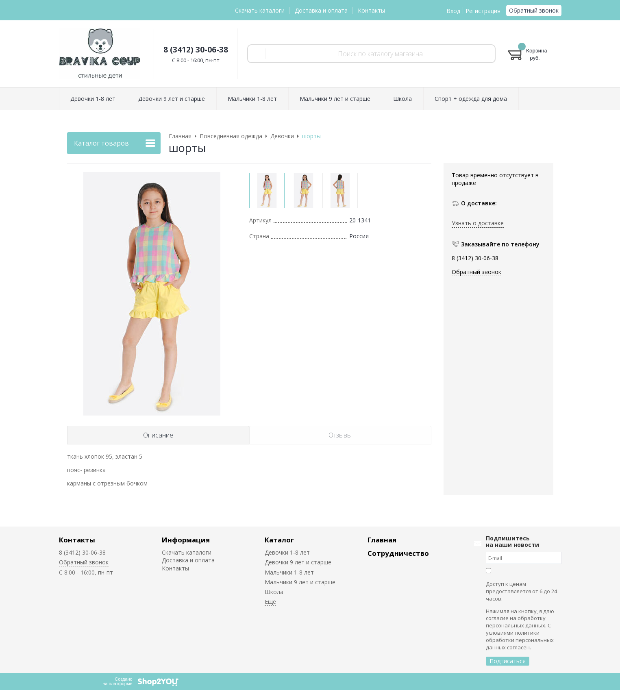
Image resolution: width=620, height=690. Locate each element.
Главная (382, 539)
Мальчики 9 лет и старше (300, 582)
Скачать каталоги (260, 10)
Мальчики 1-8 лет (289, 572)
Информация (186, 539)
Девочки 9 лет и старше (298, 562)
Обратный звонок (534, 10)
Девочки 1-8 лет (287, 552)
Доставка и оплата (321, 10)
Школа (274, 592)
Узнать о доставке (478, 223)
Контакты (371, 10)
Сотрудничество (398, 553)
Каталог (279, 539)
